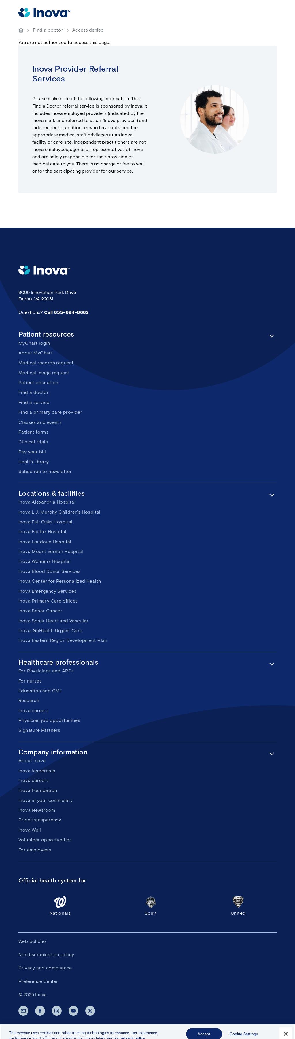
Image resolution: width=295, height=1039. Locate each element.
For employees (34, 850)
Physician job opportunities (49, 720)
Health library (33, 461)
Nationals (60, 905)
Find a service (34, 402)
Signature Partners (39, 730)
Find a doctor (48, 30)
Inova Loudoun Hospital (44, 541)
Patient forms (33, 432)
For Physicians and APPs (46, 671)
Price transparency (39, 820)
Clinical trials (33, 442)
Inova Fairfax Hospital (42, 531)
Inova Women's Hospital (44, 561)
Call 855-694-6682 (66, 312)
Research (28, 700)
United (238, 905)
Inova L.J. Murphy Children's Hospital (59, 512)
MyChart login (34, 343)
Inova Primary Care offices (48, 601)
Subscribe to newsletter (45, 471)
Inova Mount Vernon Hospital (50, 551)
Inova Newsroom (36, 810)
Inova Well (29, 830)
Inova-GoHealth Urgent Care (50, 630)
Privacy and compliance (45, 968)
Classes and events (40, 422)
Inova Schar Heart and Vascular (53, 621)
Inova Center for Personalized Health (59, 581)
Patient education (38, 382)
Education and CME (40, 690)
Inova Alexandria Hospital (46, 502)
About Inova (32, 760)
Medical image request (43, 372)
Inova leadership (36, 770)
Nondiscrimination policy (46, 954)
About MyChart (35, 353)
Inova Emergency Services (47, 591)
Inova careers (33, 710)
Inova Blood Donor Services (49, 571)
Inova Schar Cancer (40, 610)
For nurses (30, 681)
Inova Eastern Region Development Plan (62, 640)
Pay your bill (32, 452)
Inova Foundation (37, 790)
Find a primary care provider (50, 412)
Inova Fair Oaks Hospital (45, 522)
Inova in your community (45, 800)
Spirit (150, 905)
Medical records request (45, 362)
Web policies (32, 941)
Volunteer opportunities (45, 839)
